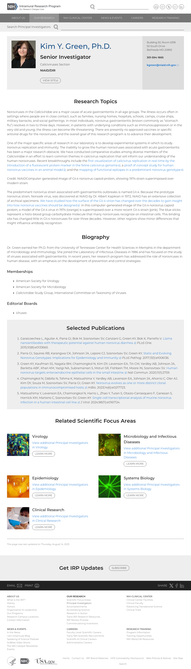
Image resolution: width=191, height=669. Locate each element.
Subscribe (119, 568)
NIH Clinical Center (77, 17)
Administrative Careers (79, 642)
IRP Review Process (77, 620)
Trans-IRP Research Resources (83, 616)
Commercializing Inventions (82, 623)
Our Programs (15, 613)
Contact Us (78, 658)
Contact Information (18, 620)
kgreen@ (163, 65)
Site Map (178, 658)
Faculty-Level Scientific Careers (84, 632)
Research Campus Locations (22, 616)
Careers (137, 17)
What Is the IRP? (16, 599)
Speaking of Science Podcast (23, 639)
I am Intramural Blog (18, 635)
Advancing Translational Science (144, 606)
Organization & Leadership (22, 609)
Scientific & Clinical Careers (82, 639)
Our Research (44, 17)
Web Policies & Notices (158, 658)
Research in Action (77, 613)
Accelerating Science (78, 609)
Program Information (138, 632)
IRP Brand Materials (97, 658)
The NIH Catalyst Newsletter (22, 646)
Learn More (43, 453)
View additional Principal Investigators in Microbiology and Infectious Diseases (152, 453)
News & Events (111, 17)
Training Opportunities (139, 635)
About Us (18, 17)
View (52, 81)
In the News (13, 632)
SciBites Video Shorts (18, 642)
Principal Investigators (79, 603)
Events (10, 649)
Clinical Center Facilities (140, 599)
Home (66, 658)
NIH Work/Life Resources (140, 639)
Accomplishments (77, 606)
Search (123, 663)
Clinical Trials (134, 609)
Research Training (165, 17)
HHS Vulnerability (127, 658)
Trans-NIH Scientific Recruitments (85, 635)
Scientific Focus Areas (79, 599)
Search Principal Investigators (29, 27)
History (11, 603)
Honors (11, 606)
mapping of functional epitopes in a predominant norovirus (131, 170)
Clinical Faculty (135, 603)
